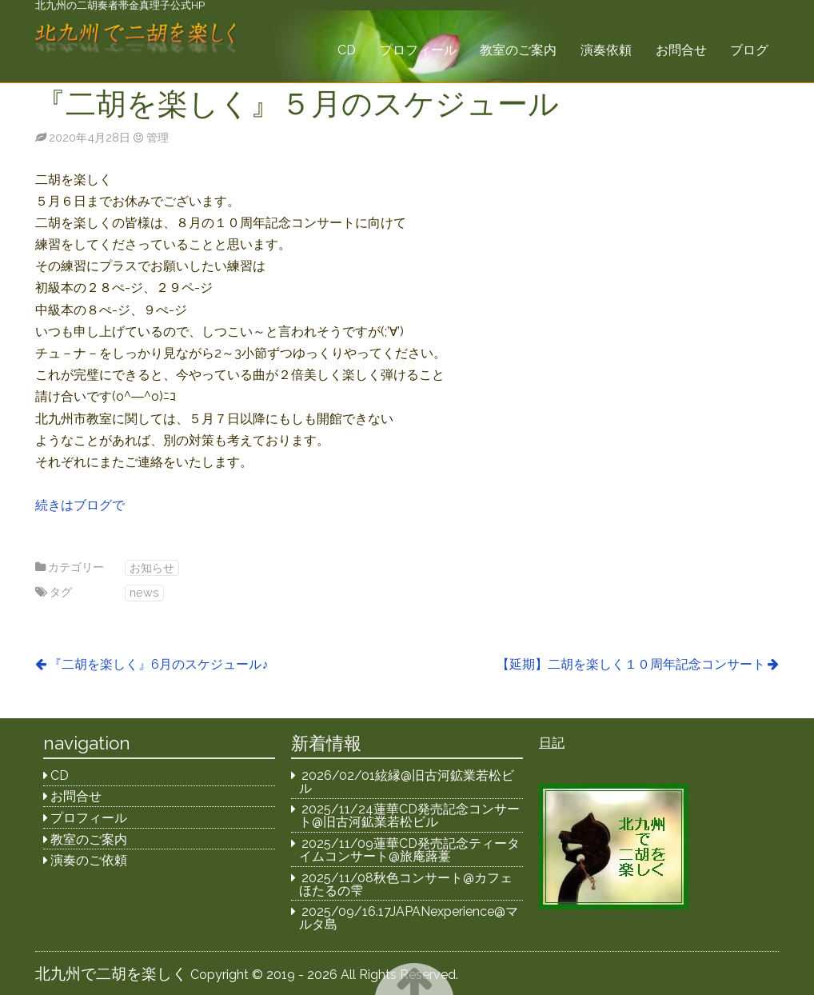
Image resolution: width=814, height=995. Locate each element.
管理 (157, 137)
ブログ (749, 50)
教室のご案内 (518, 50)
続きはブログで (80, 505)
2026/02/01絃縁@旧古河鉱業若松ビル (407, 782)
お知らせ (152, 567)
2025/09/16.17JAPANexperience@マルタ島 (409, 918)
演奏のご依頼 (88, 860)
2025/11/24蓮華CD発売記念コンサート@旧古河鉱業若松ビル (410, 815)
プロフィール (418, 50)
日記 (552, 742)
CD (346, 50)
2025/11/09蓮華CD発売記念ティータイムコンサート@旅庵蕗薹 (410, 850)
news (144, 592)
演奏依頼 (606, 50)
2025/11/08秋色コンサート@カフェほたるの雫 (406, 884)
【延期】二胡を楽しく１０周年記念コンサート (631, 664)
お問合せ (681, 50)
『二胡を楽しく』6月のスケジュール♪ (158, 664)
